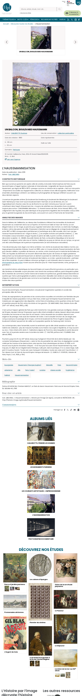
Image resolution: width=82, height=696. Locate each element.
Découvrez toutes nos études (22, 24)
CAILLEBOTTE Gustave (19, 133)
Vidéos (62, 19)
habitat (7, 375)
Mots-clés (22, 19)
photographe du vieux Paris (12, 262)
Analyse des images (12, 217)
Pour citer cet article (12, 393)
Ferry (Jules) (30, 370)
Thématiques (8, 19)
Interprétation (10, 285)
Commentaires (9, 404)
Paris (59, 365)
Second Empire (71, 365)
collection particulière (66, 133)
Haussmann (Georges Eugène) (29, 365)
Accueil (6, 24)
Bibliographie (8, 381)
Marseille (49, 365)
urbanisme (8, 370)
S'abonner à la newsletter (74, 13)
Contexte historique (13, 179)
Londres (42, 370)
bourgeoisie (8, 365)
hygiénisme (70, 370)
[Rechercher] (38, 9)
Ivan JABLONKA (13, 174)
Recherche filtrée (49, 19)
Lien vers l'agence (13, 159)
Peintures (16, 150)
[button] (75, 42)
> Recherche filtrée (25, 13)
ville (19, 370)
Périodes (34, 19)
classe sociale (55, 370)
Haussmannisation (22, 375)
